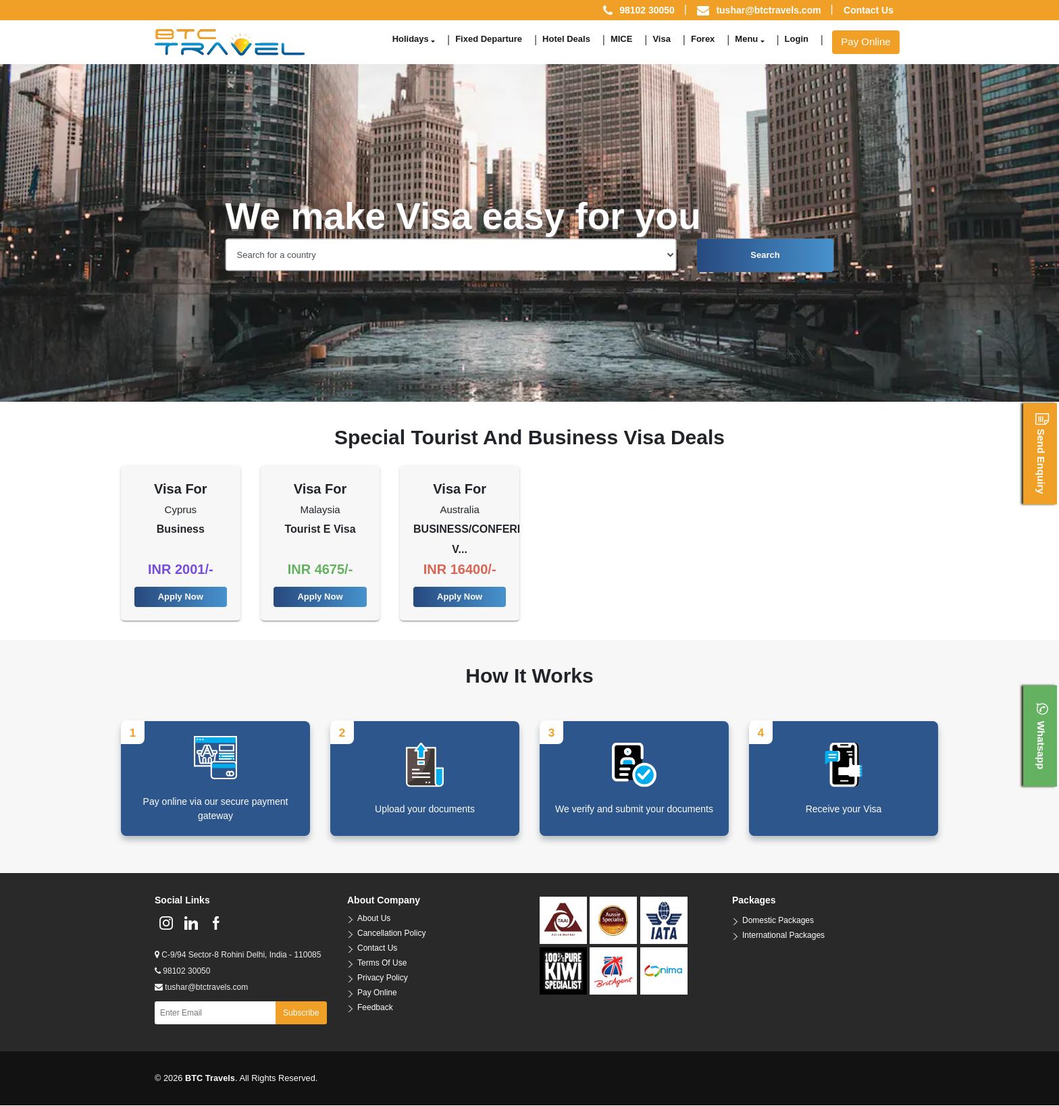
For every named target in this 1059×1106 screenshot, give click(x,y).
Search (764, 255)
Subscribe (301, 1014)
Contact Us (869, 10)
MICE (622, 39)
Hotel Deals (566, 39)
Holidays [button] (410, 39)
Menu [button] (746, 39)
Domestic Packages (778, 921)
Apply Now (180, 597)
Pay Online (865, 41)
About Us (373, 919)
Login (796, 39)
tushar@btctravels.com (768, 10)
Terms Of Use (382, 964)
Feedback (375, 1008)
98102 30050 (182, 972)
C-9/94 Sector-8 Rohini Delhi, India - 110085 (238, 956)
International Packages (783, 936)
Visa (661, 39)
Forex (703, 39)
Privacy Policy (382, 979)
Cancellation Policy (391, 934)
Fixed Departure (488, 39)
